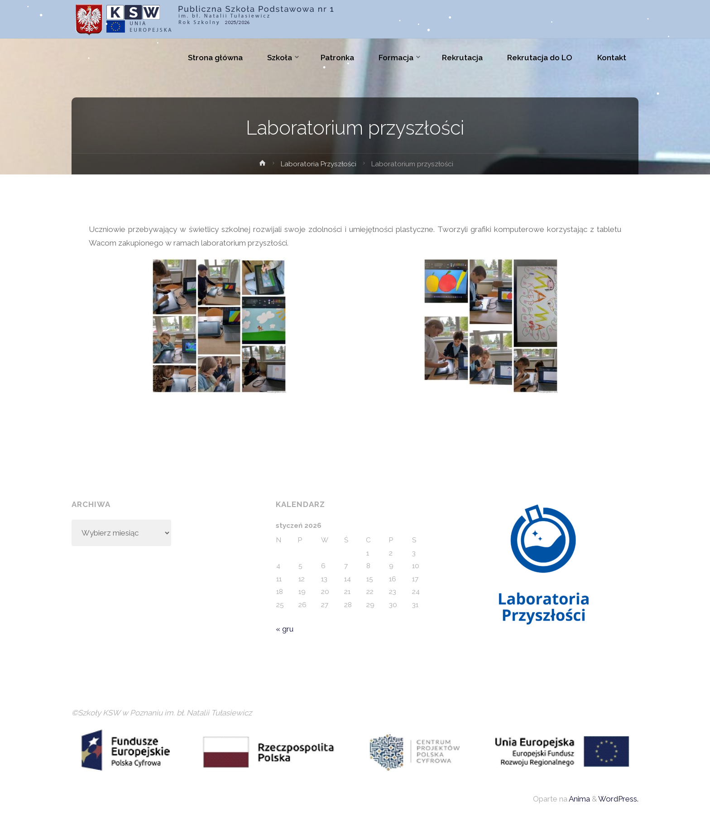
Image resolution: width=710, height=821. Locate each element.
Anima (578, 798)
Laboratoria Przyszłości (318, 164)
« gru (284, 628)
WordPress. (618, 798)
